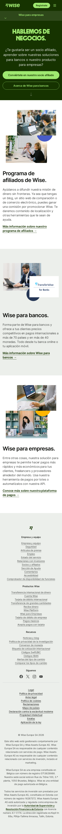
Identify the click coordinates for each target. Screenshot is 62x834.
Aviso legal (31, 697)
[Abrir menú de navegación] (55, 5)
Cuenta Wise (31, 596)
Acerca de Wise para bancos (31, 85)
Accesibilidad (31, 575)
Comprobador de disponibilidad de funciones (31, 579)
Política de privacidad (30, 693)
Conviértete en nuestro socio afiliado (31, 75)
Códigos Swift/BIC (31, 652)
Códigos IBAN (31, 655)
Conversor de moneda (31, 645)
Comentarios (31, 571)
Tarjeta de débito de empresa (31, 617)
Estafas (31, 718)
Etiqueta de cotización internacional (31, 648)
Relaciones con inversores (31, 561)
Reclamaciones (31, 704)
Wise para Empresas (31, 613)
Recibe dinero (31, 606)
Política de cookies (31, 700)
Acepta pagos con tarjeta (31, 624)
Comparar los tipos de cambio (31, 663)
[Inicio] (12, 5)
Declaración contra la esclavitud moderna (31, 711)
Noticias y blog (31, 637)
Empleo (31, 553)
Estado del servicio (31, 557)
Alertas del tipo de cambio (31, 659)
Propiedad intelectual (31, 715)
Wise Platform (31, 610)
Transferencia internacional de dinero (31, 592)
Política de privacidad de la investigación (31, 641)
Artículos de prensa (31, 550)
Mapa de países (31, 707)
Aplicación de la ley (31, 722)
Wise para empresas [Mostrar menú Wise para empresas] (31, 16)
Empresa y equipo (31, 543)
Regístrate (41, 5)
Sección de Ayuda (31, 568)
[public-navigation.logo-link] (31, 528)
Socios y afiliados (31, 564)
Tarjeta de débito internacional (31, 599)
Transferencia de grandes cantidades (31, 603)
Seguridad (31, 546)
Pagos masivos (31, 620)
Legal (31, 689)
